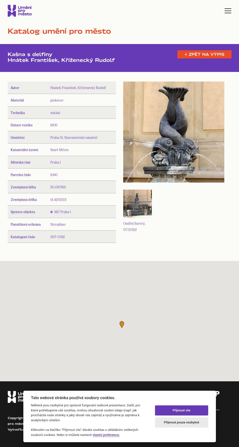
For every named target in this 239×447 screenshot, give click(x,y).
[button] (121, 324)
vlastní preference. (106, 435)
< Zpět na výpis (204, 54)
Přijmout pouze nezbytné (181, 422)
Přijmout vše (181, 410)
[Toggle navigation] (228, 10)
